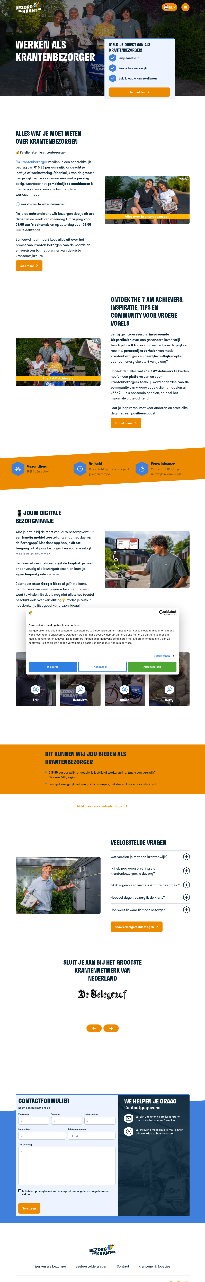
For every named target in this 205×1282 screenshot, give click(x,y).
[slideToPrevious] (94, 1028)
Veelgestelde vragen (91, 1266)
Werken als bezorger (50, 1266)
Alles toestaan (152, 666)
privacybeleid (43, 1191)
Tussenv (55, 1114)
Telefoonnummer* (77, 1129)
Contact (123, 1266)
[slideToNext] (111, 1028)
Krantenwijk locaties (154, 1266)
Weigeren (53, 666)
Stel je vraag (25, 1144)
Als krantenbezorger (31, 161)
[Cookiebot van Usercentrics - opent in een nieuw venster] (161, 612)
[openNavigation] (185, 7)
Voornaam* (24, 1114)
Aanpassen (103, 666)
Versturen (29, 1208)
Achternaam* (91, 1114)
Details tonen (162, 655)
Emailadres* (24, 1129)
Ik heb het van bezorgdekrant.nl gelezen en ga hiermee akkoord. (65, 1192)
